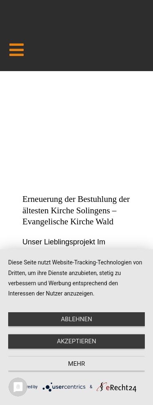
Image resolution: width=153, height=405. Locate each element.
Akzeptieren (76, 341)
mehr (76, 363)
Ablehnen (76, 319)
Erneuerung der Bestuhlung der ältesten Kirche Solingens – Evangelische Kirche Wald (76, 210)
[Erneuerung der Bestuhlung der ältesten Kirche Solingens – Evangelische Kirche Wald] (76, 138)
